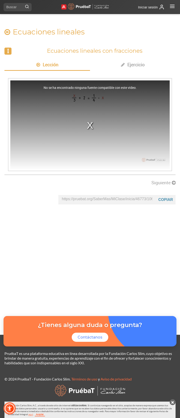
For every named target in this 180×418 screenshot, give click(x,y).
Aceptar (40, 414)
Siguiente (163, 183)
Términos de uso (84, 379)
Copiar (165, 200)
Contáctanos (90, 337)
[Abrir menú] (172, 7)
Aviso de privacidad (116, 379)
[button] (10, 408)
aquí (30, 414)
